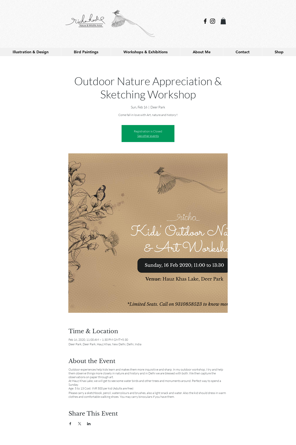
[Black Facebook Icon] (205, 21)
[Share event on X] (79, 423)
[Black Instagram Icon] (212, 21)
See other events (148, 136)
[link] (223, 21)
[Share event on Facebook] (70, 423)
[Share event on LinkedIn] (89, 423)
